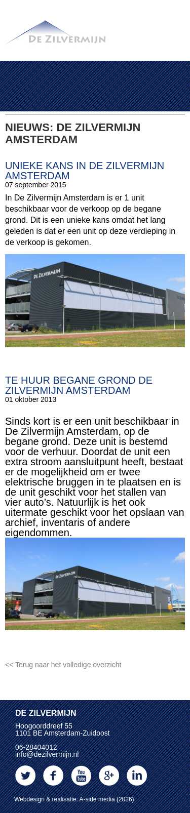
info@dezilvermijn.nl (47, 754)
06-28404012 (36, 747)
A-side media (97, 799)
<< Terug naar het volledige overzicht (63, 665)
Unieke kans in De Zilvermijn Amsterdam (84, 170)
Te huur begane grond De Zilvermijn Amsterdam (79, 385)
